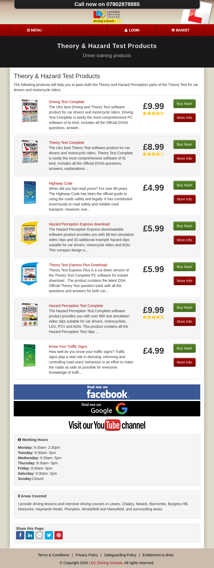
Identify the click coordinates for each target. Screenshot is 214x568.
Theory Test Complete (66, 143)
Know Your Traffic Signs (68, 346)
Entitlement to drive (158, 555)
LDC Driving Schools (105, 563)
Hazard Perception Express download (79, 224)
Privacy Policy (86, 555)
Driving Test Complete (66, 102)
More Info (184, 118)
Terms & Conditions (53, 555)
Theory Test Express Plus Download (78, 265)
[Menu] (34, 30)
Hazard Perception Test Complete (76, 306)
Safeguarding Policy (120, 555)
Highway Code (61, 183)
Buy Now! (184, 104)
